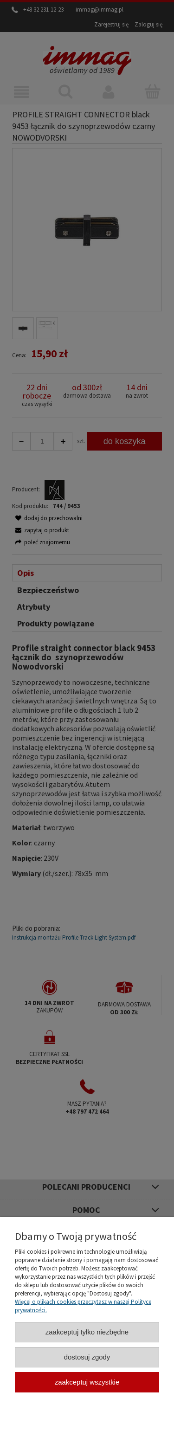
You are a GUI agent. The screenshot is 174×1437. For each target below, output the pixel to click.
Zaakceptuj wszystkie (87, 1382)
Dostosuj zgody (87, 1357)
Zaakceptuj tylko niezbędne (87, 1332)
